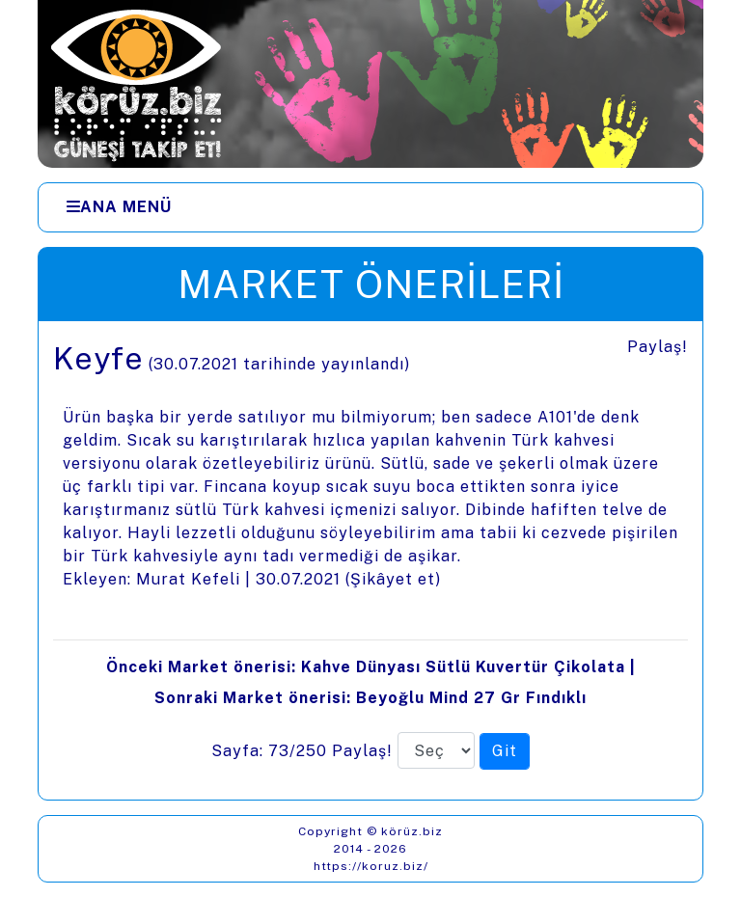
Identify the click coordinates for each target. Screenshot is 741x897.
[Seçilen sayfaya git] (505, 751)
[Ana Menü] (119, 207)
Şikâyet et (392, 579)
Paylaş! (657, 347)
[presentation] (370, 560)
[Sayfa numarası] (436, 750)
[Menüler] (370, 207)
